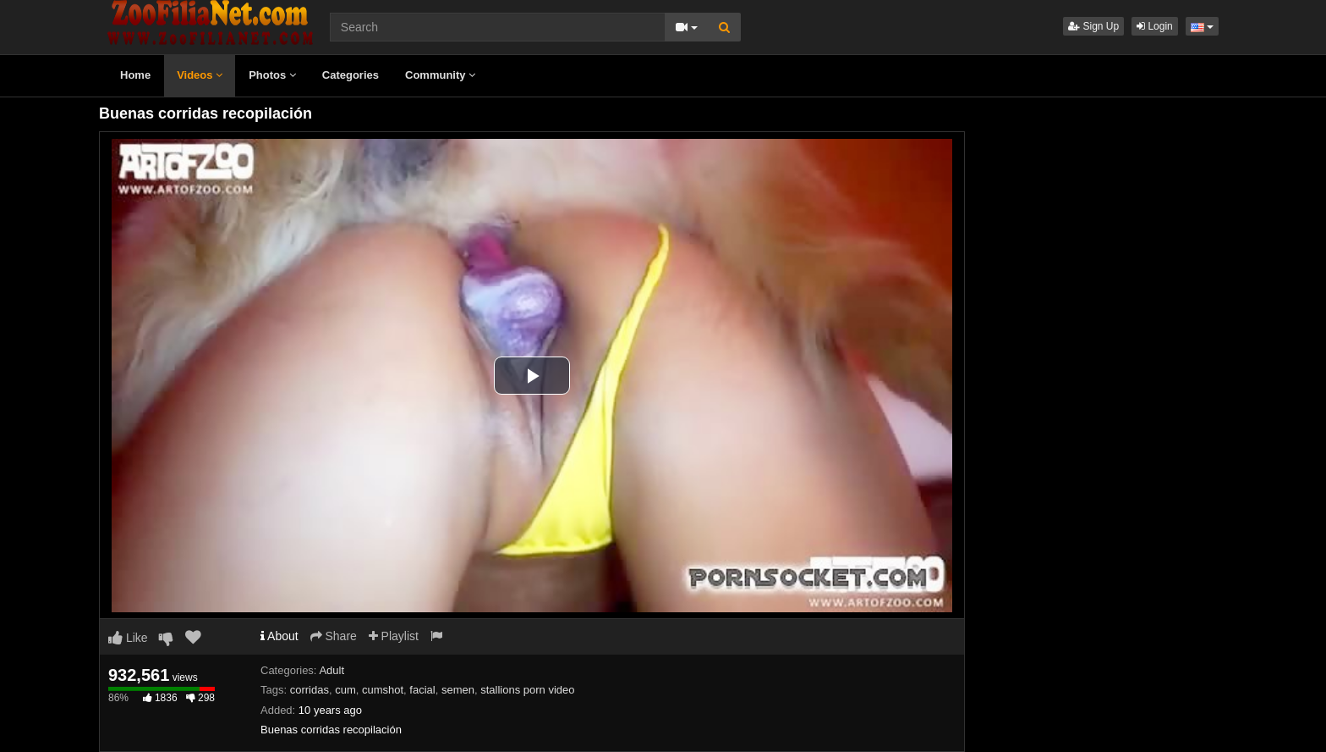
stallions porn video (527, 689)
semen (457, 689)
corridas (309, 689)
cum (345, 689)
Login (1155, 26)
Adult (331, 670)
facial (422, 689)
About (279, 636)
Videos (199, 75)
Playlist (394, 636)
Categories (350, 75)
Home (135, 75)
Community (440, 75)
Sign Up (1093, 26)
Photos (272, 75)
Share (333, 636)
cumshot (382, 689)
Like (128, 637)
